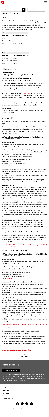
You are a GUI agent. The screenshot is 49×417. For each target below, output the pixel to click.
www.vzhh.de (27, 93)
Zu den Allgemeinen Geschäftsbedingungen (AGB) (16, 350)
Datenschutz (43, 408)
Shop (4, 396)
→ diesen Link (15, 380)
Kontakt (5, 408)
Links (36, 408)
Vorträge (5, 393)
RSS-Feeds (31, 408)
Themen (4, 388)
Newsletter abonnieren (11, 370)
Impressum (24, 411)
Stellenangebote (12, 408)
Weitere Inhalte (7, 398)
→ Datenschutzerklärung (25, 378)
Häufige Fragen (23, 408)
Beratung (5, 390)
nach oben (24, 355)
